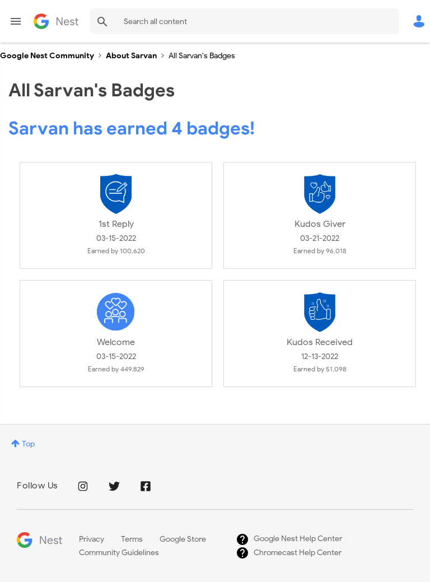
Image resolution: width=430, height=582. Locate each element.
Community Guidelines (119, 552)
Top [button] (28, 444)
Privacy (91, 539)
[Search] (244, 21)
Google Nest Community (56, 21)
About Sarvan (131, 55)
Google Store (183, 539)
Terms (132, 539)
